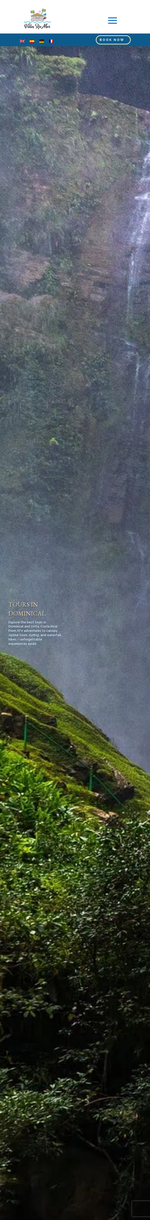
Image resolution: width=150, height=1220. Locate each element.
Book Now (112, 40)
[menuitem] (22, 41)
